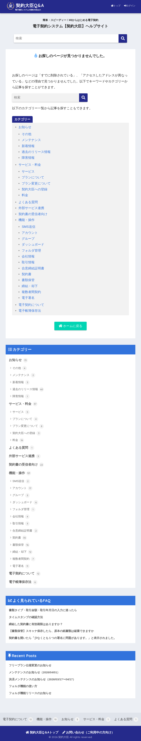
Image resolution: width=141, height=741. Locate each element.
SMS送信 (28, 227)
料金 (25, 195)
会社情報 (28, 256)
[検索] (123, 38)
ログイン (129, 5)
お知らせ (24, 127)
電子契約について (31, 305)
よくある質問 (28, 202)
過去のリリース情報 (36, 152)
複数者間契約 (31, 292)
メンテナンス (31, 140)
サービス (28, 171)
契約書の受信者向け (32, 214)
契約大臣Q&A (25, 6)
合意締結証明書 (33, 268)
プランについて (33, 177)
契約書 (26, 274)
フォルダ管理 (31, 250)
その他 (26, 134)
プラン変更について (36, 183)
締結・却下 (30, 286)
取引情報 (28, 262)
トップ (116, 5)
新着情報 (28, 146)
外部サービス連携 (31, 208)
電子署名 (28, 298)
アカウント (30, 233)
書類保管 (28, 280)
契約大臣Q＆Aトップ (42, 732)
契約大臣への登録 (34, 189)
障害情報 (28, 158)
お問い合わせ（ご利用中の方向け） (88, 732)
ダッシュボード (33, 244)
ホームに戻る (70, 326)
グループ (28, 238)
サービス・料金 (29, 165)
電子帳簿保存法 (29, 310)
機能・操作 (26, 220)
